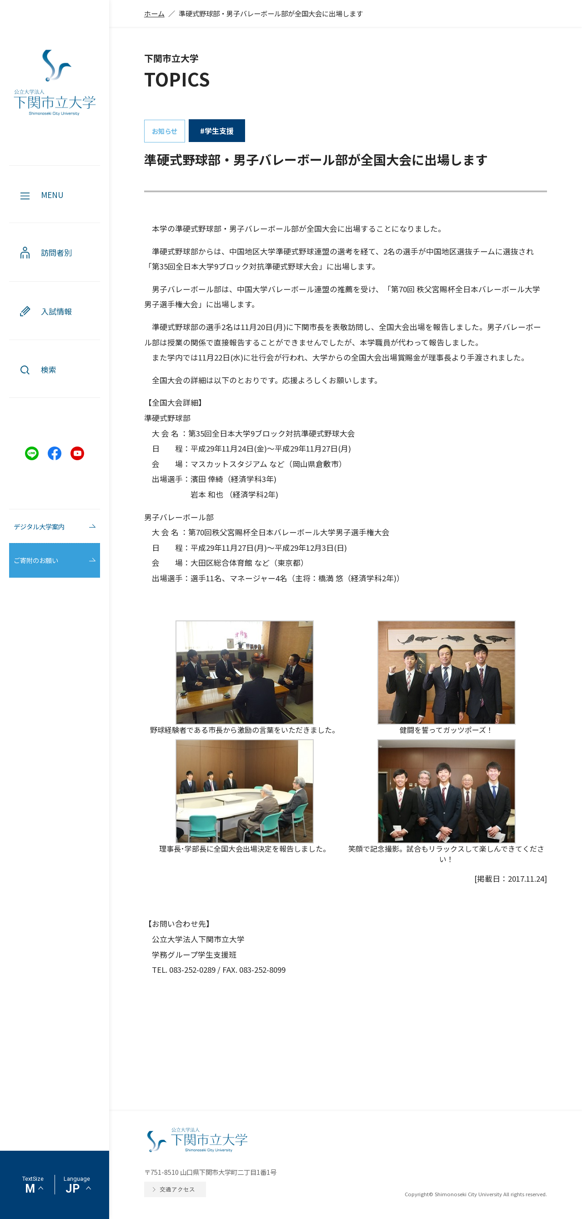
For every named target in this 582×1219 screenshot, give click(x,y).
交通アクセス (177, 1189)
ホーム (154, 13)
